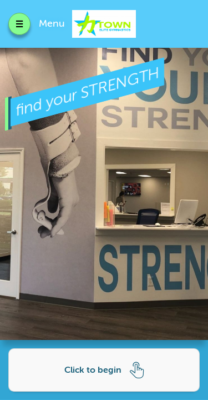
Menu (52, 23)
